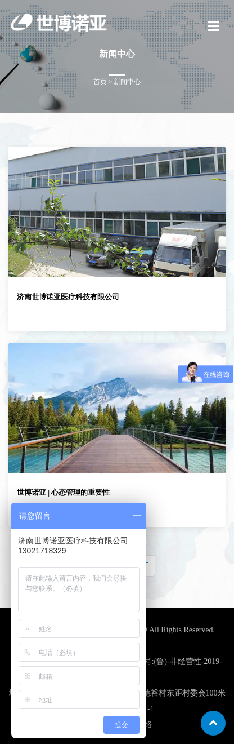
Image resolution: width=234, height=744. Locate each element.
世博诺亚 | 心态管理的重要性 (63, 492)
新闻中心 (127, 82)
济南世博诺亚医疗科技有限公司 (68, 297)
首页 (100, 82)
